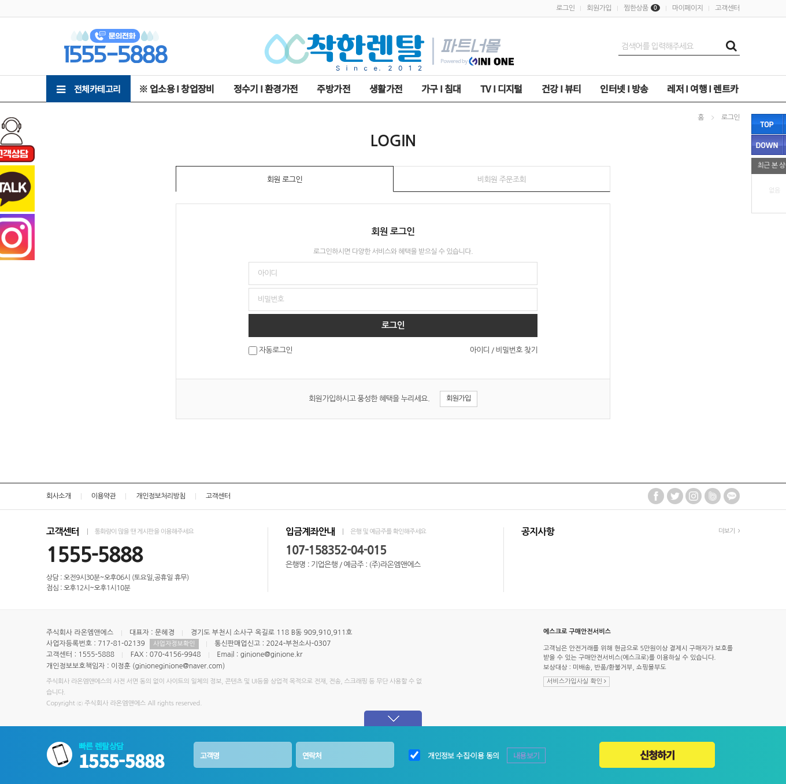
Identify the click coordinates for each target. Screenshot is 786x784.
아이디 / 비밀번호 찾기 (503, 350)
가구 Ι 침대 (441, 88)
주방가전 (333, 88)
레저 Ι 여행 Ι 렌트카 (702, 88)
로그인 (565, 8)
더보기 (729, 531)
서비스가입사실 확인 (576, 681)
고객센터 (727, 8)
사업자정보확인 (174, 644)
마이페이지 (687, 8)
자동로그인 (275, 350)
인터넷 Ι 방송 (624, 88)
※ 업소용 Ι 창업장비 (176, 88)
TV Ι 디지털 (501, 88)
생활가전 (386, 88)
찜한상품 (636, 8)
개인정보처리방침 (160, 496)
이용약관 (103, 496)
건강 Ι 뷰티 (561, 88)
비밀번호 (0, 102)
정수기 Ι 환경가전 (265, 88)
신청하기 (657, 755)
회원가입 (599, 8)
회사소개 (58, 496)
